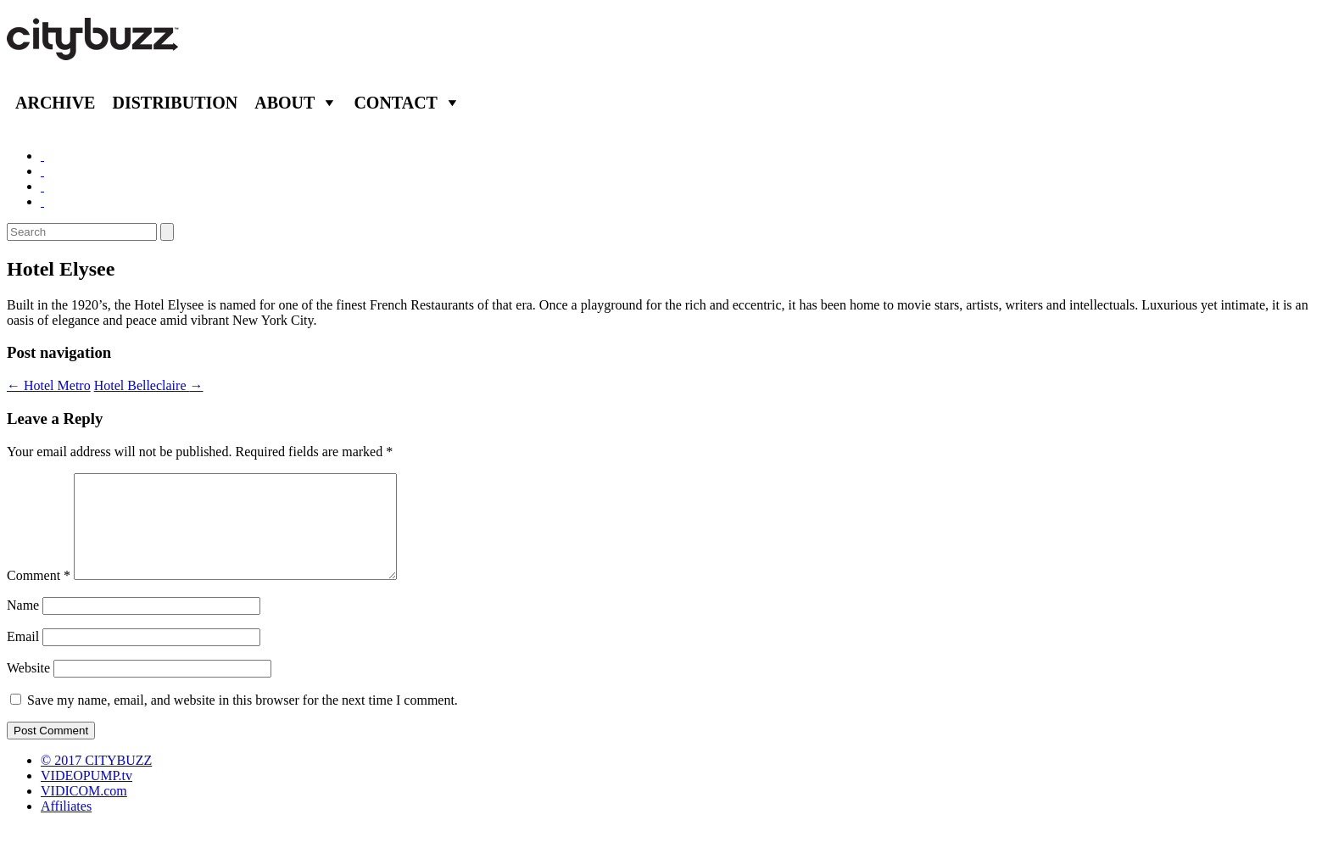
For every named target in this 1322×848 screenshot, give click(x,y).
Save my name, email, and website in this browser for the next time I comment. (242, 720)
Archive (55, 102)
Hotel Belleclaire (149, 385)
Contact (396, 102)
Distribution (174, 102)
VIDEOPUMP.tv (86, 796)
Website (28, 688)
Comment (38, 596)
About (284, 102)
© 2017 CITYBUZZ (96, 780)
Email (23, 657)
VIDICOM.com (84, 811)
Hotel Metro (49, 385)
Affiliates (66, 826)
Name (23, 625)
